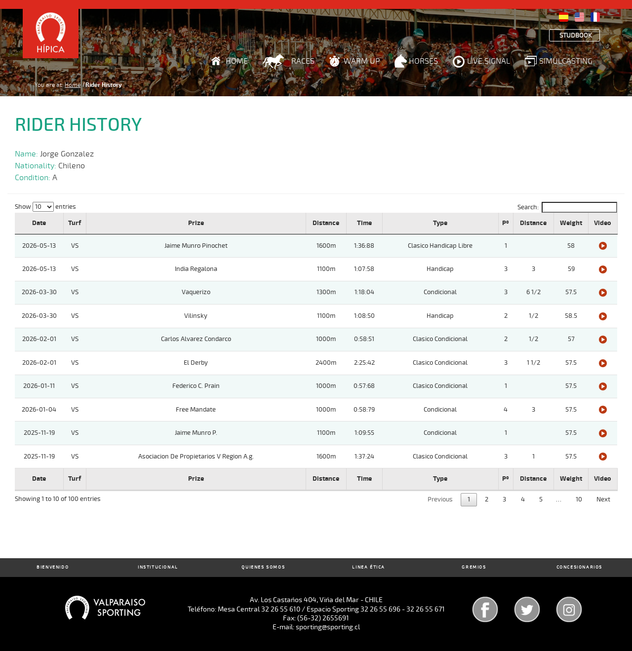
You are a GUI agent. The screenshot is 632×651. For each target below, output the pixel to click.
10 (579, 499)
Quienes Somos (263, 567)
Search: (567, 207)
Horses (423, 61)
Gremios (474, 567)
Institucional (158, 567)
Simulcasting (565, 61)
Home (237, 61)
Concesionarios (579, 567)
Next (603, 499)
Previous (440, 499)
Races (303, 61)
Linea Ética (368, 567)
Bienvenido (53, 567)
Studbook (575, 36)
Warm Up (362, 61)
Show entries (45, 207)
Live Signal (488, 61)
